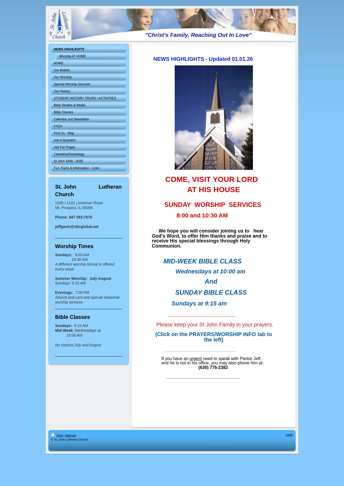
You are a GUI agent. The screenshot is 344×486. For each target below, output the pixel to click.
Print (57, 435)
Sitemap (70, 435)
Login (289, 434)
